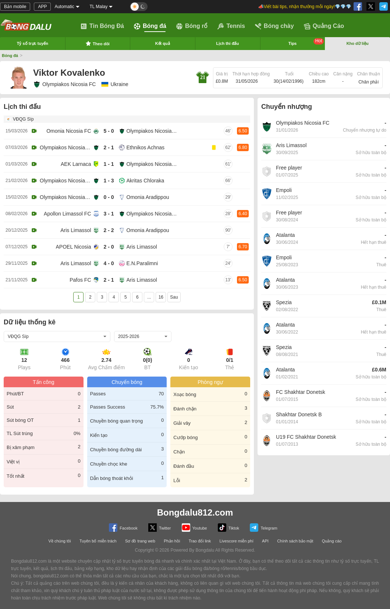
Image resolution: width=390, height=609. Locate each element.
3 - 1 (108, 214)
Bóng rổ (192, 26)
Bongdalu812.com (195, 512)
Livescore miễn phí (236, 541)
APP (42, 6)
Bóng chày (274, 26)
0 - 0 (108, 197)
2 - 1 (108, 147)
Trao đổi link (200, 541)
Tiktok (228, 527)
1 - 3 (108, 181)
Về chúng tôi (60, 541)
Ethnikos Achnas (146, 147)
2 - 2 (108, 230)
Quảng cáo (332, 541)
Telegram (263, 527)
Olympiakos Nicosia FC (64, 84)
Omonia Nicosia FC (68, 131)
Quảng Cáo (324, 26)
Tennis (231, 26)
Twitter (159, 527)
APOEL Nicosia (73, 247)
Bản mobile (15, 6)
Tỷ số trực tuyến (32, 43)
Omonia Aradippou (148, 197)
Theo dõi (97, 43)
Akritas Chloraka (145, 181)
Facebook (123, 527)
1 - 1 (108, 164)
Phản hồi (172, 541)
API (265, 541)
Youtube (194, 527)
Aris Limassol (75, 230)
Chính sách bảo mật (295, 541)
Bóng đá (150, 26)
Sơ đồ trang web (140, 541)
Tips (306, 42)
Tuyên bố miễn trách (98, 541)
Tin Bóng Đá (102, 26)
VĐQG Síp (23, 119)
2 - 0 (108, 247)
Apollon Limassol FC (67, 214)
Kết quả (162, 43)
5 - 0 (108, 131)
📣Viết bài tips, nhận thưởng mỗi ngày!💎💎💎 (304, 6)
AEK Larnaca (76, 164)
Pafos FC (80, 280)
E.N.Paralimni (142, 263)
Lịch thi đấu (227, 43)
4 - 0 (108, 263)
